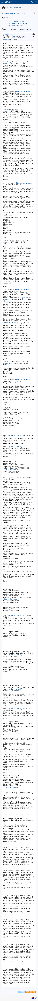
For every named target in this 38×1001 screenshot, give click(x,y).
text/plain (6, 40)
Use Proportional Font (16, 22)
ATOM (21, 992)
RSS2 (33, 992)
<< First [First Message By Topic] (11, 29)
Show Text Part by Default (18, 23)
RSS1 (27, 992)
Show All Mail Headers (16, 25)
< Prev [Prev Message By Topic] (18, 29)
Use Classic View (14, 18)
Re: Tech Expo (8, 34)
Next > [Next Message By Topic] (24, 29)
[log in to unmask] (18, 36)
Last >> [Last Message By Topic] (30, 29)
